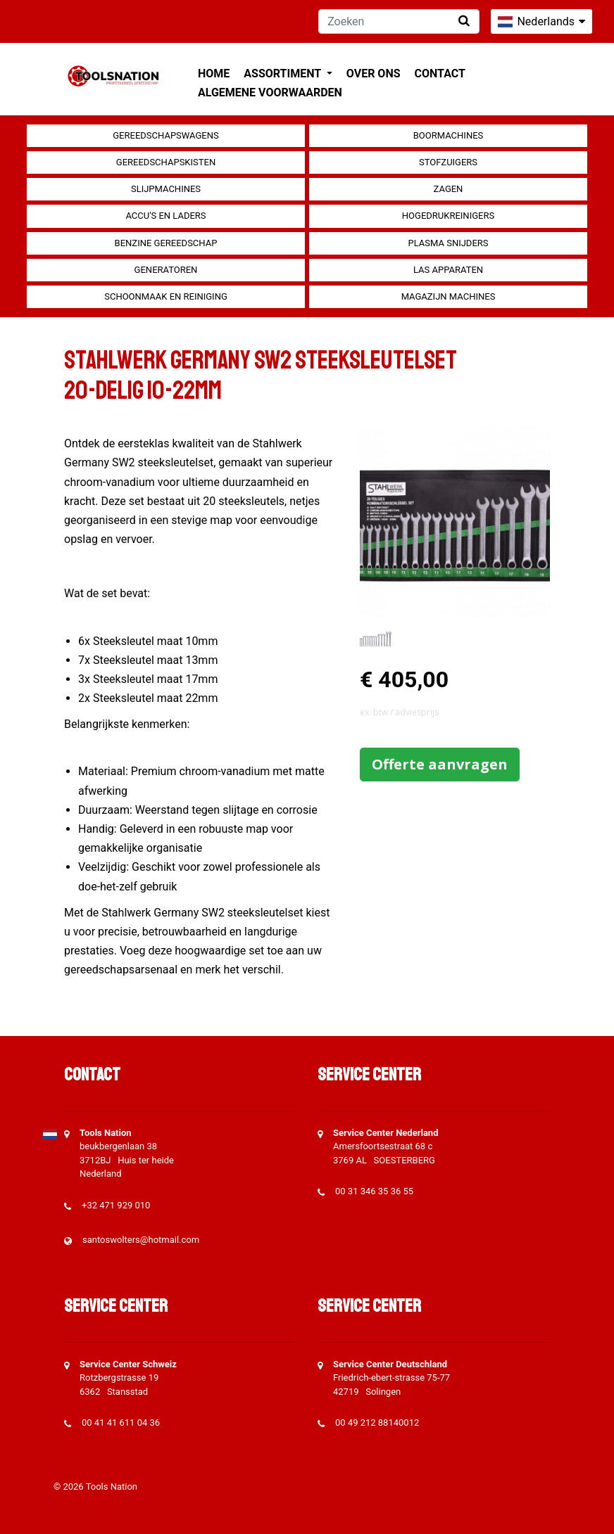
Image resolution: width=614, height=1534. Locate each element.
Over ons (373, 73)
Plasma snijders (448, 243)
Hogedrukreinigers (448, 215)
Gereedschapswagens (165, 135)
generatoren (166, 269)
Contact (440, 73)
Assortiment (283, 73)
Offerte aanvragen (440, 764)
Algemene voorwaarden (270, 92)
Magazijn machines (448, 296)
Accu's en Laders (165, 215)
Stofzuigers (448, 162)
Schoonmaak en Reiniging (165, 296)
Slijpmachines (166, 189)
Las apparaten (448, 269)
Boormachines (448, 135)
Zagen (448, 189)
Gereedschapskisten (165, 162)
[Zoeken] (399, 21)
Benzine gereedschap (166, 243)
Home (214, 73)
